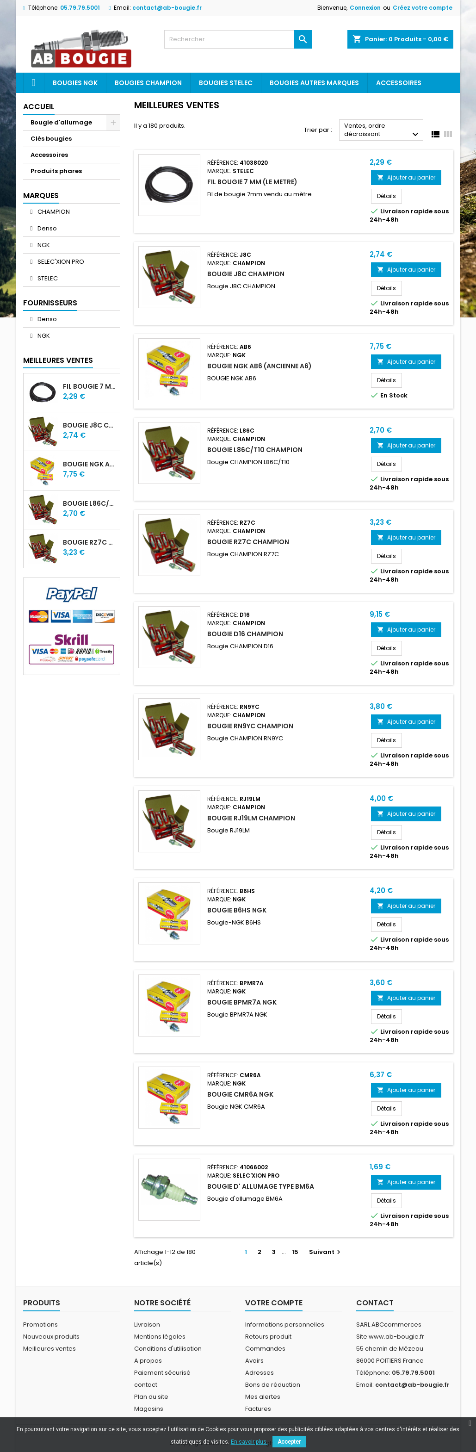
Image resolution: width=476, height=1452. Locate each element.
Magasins (148, 1408)
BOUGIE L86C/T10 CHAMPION (89, 503)
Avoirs (254, 1360)
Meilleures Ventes (58, 360)
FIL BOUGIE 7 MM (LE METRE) (89, 386)
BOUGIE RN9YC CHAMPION (250, 726)
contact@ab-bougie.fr (167, 8)
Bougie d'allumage (61, 122)
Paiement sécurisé (162, 1372)
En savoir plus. (249, 1442)
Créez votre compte (422, 8)
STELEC (47, 278)
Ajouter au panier (406, 177)
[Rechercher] (238, 39)
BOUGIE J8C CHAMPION (89, 425)
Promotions (40, 1324)
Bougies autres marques (314, 82)
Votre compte (274, 1302)
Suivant (326, 1251)
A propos (148, 1360)
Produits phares (56, 171)
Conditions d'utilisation (168, 1348)
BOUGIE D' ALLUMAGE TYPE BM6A (260, 1186)
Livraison (147, 1324)
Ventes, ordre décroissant (382, 130)
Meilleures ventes (49, 1348)
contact (145, 1384)
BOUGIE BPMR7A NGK (242, 1002)
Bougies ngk (75, 82)
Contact (375, 1302)
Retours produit (268, 1336)
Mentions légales (159, 1336)
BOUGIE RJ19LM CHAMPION (251, 818)
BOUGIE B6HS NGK (236, 910)
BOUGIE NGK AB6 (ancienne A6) (89, 464)
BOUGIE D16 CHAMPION (245, 634)
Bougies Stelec (226, 82)
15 (295, 1251)
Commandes (265, 1348)
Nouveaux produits (51, 1336)
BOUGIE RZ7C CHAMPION (89, 542)
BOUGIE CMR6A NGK (240, 1094)
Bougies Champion (148, 82)
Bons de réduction (272, 1384)
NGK (43, 245)
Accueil (39, 106)
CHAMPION (53, 211)
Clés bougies (51, 138)
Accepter (289, 1442)
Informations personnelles (284, 1324)
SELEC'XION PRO (60, 261)
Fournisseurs (50, 303)
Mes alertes (262, 1396)
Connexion (365, 8)
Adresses (259, 1372)
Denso (46, 228)
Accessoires (398, 82)
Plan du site (151, 1396)
